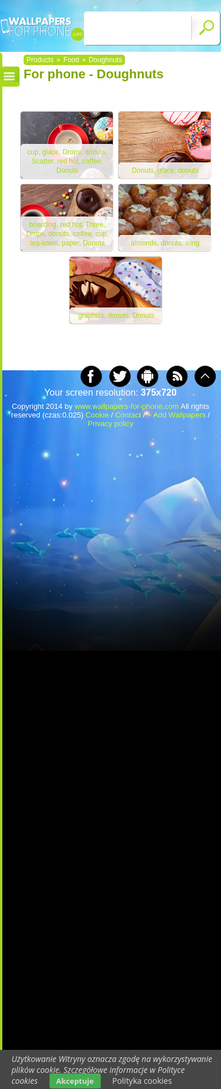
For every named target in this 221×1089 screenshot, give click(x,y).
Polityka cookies (142, 1080)
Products (40, 60)
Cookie (97, 415)
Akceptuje (75, 1081)
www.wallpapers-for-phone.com (127, 406)
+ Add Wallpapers (176, 415)
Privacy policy (110, 423)
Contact (128, 415)
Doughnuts (105, 60)
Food (71, 60)
